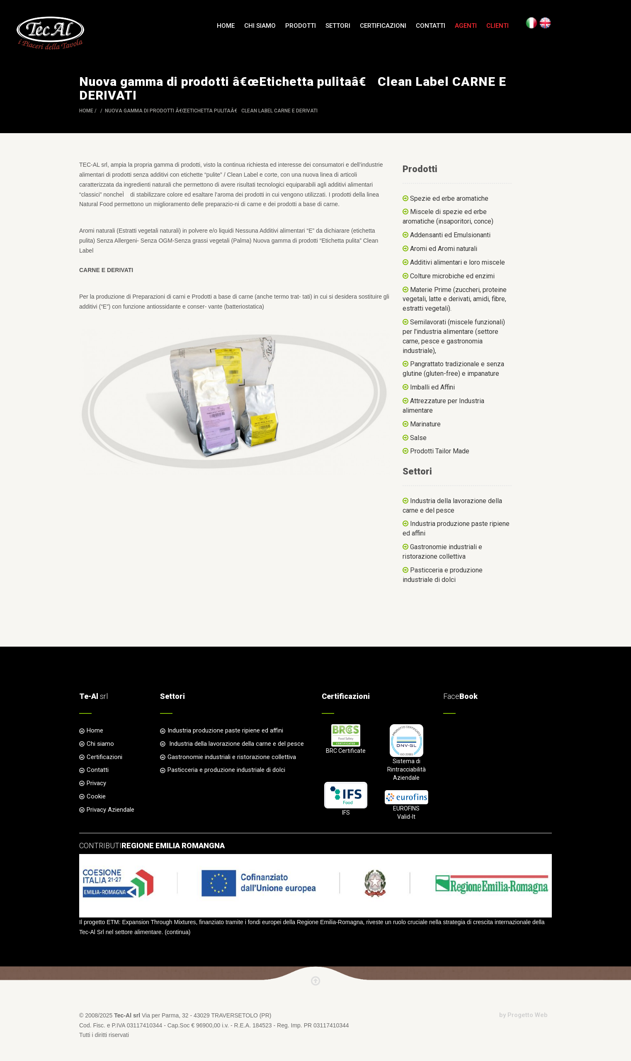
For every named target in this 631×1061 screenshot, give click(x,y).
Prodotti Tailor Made (439, 451)
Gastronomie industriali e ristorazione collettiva (231, 757)
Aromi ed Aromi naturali (443, 249)
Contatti (430, 25)
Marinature (425, 424)
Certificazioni (383, 25)
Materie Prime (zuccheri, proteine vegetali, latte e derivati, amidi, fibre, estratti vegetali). (455, 299)
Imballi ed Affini (432, 387)
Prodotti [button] (300, 25)
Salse (418, 438)
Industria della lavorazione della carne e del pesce (235, 743)
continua (178, 932)
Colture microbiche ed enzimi (452, 276)
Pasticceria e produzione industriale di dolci (226, 770)
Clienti (497, 25)
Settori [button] (337, 25)
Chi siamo (260, 25)
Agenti (466, 25)
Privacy (96, 783)
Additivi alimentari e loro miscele (457, 262)
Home (226, 25)
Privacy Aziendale (110, 809)
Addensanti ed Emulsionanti (450, 235)
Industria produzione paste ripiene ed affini (225, 730)
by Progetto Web (523, 1015)
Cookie (96, 796)
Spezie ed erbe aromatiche (449, 198)
